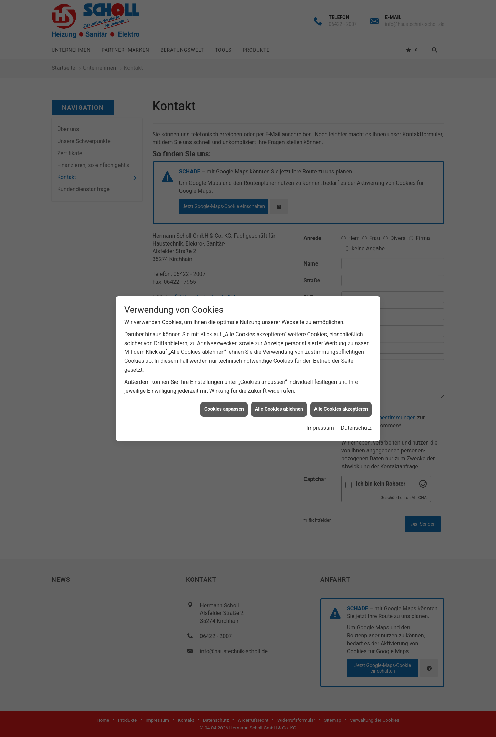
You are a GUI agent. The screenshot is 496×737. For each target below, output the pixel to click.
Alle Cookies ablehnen (279, 409)
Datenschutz (356, 428)
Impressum (320, 428)
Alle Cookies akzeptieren (341, 409)
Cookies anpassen (224, 409)
